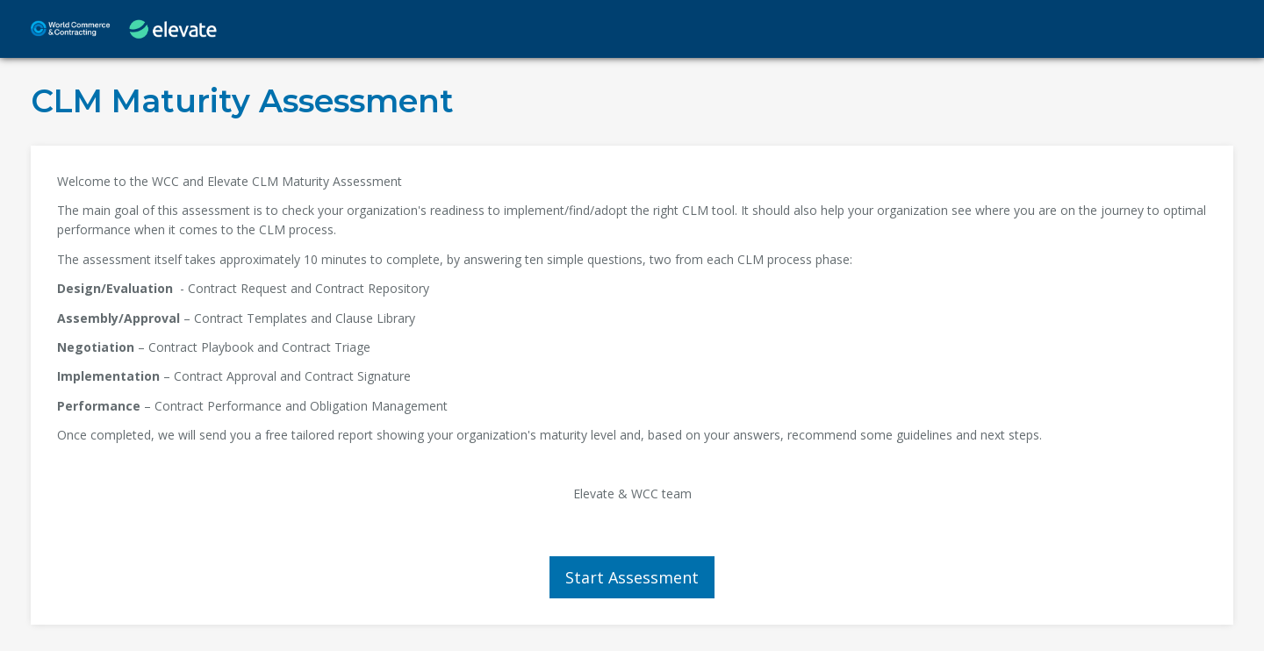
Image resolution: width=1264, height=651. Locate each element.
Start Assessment (632, 577)
